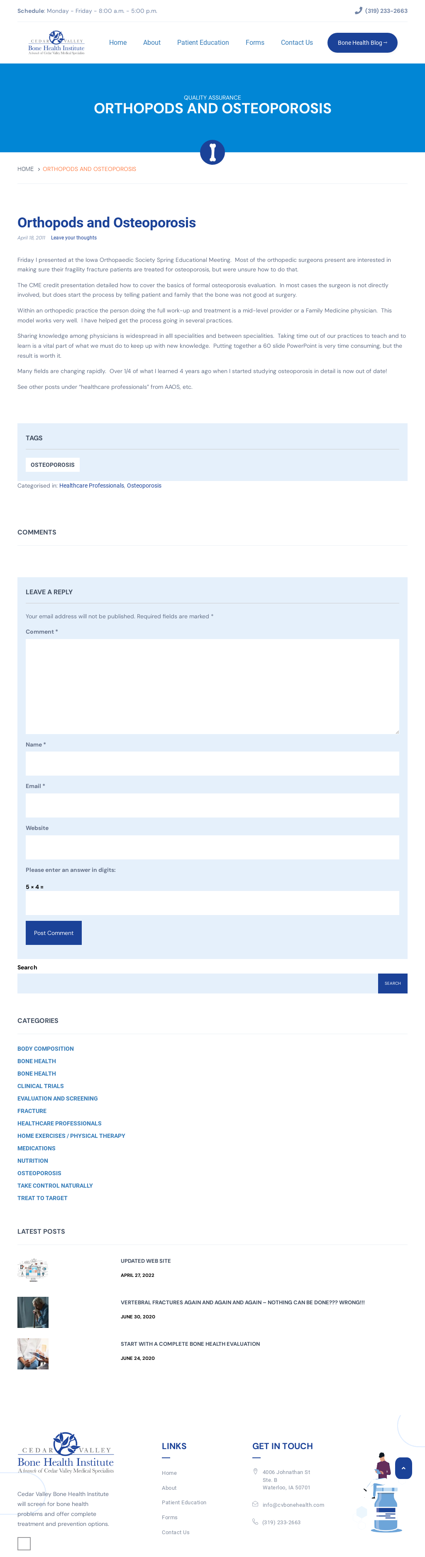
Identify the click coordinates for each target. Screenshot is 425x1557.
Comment (42, 632)
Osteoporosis (53, 465)
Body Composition (45, 1049)
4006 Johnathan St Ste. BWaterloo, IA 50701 (287, 1480)
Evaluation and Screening (57, 1099)
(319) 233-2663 (281, 1523)
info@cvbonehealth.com (294, 1505)
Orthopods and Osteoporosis (111, 223)
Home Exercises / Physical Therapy (71, 1136)
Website (37, 828)
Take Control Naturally (55, 1186)
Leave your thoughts (74, 238)
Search (27, 967)
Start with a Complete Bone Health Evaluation (190, 1344)
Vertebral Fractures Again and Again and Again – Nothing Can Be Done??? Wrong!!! (243, 1302)
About (151, 42)
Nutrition (32, 1161)
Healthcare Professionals (91, 486)
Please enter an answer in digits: (71, 870)
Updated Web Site (146, 1261)
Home (117, 42)
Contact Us (297, 42)
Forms (254, 42)
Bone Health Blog (362, 42)
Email (35, 787)
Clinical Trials (40, 1086)
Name (36, 745)
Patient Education (203, 42)
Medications (36, 1148)
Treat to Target (42, 1198)
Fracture (31, 1111)
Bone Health (36, 1061)
